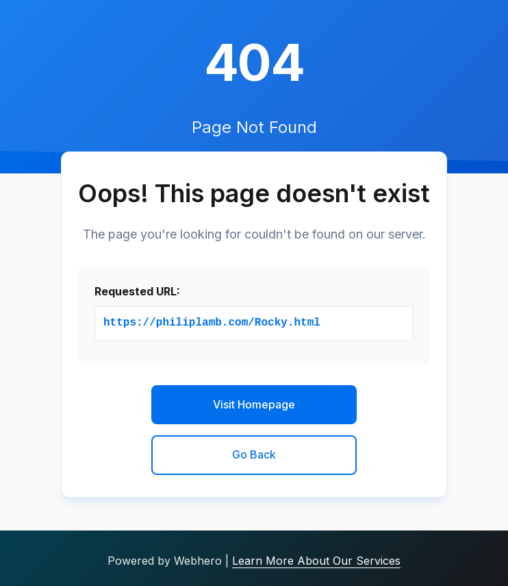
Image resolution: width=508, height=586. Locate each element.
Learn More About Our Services (316, 560)
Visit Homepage (254, 404)
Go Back (254, 454)
